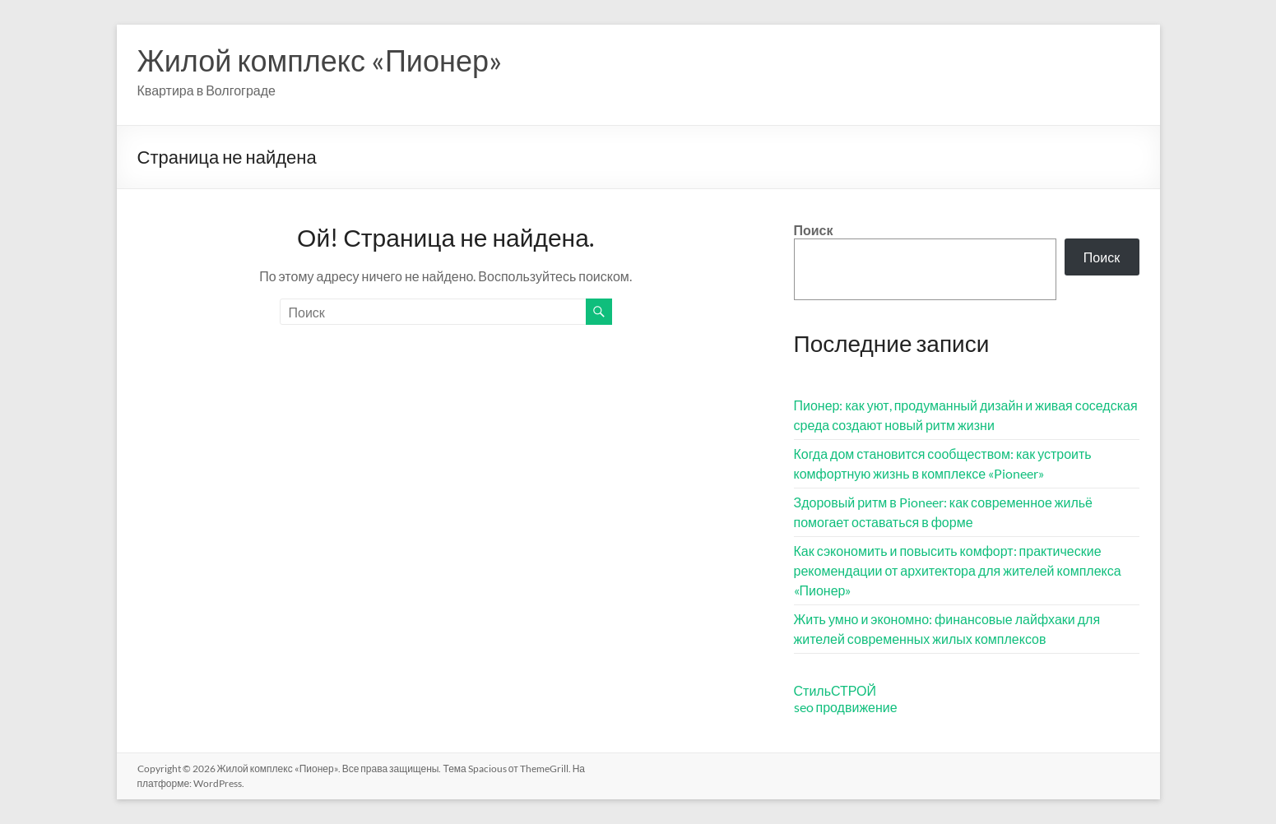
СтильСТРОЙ (835, 690)
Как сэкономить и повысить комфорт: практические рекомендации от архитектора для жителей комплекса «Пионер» (957, 570)
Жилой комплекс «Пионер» (320, 60)
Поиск (813, 230)
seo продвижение (846, 707)
